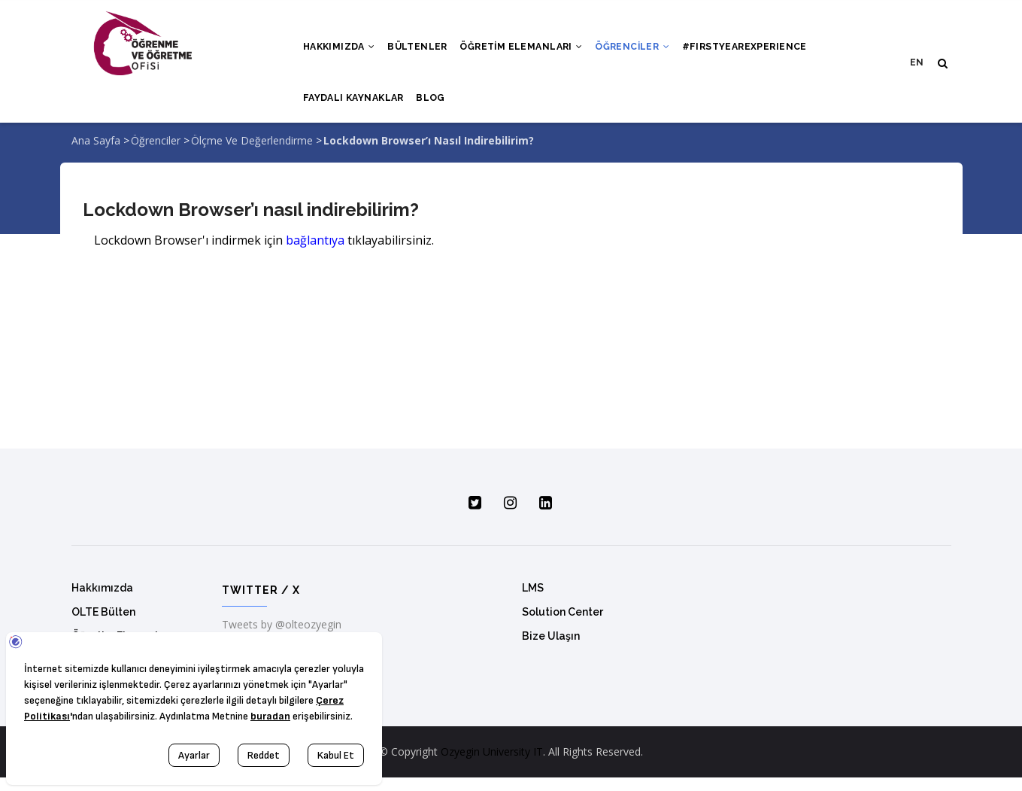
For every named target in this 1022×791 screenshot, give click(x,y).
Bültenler (423, 50)
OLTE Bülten (103, 625)
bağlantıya (315, 253)
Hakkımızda (341, 50)
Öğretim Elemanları (530, 50)
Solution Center (562, 625)
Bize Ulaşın (551, 649)
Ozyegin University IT (492, 765)
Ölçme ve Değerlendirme (252, 154)
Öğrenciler (644, 50)
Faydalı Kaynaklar (355, 107)
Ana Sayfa (95, 154)
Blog (435, 107)
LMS (533, 601)
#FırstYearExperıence (760, 50)
